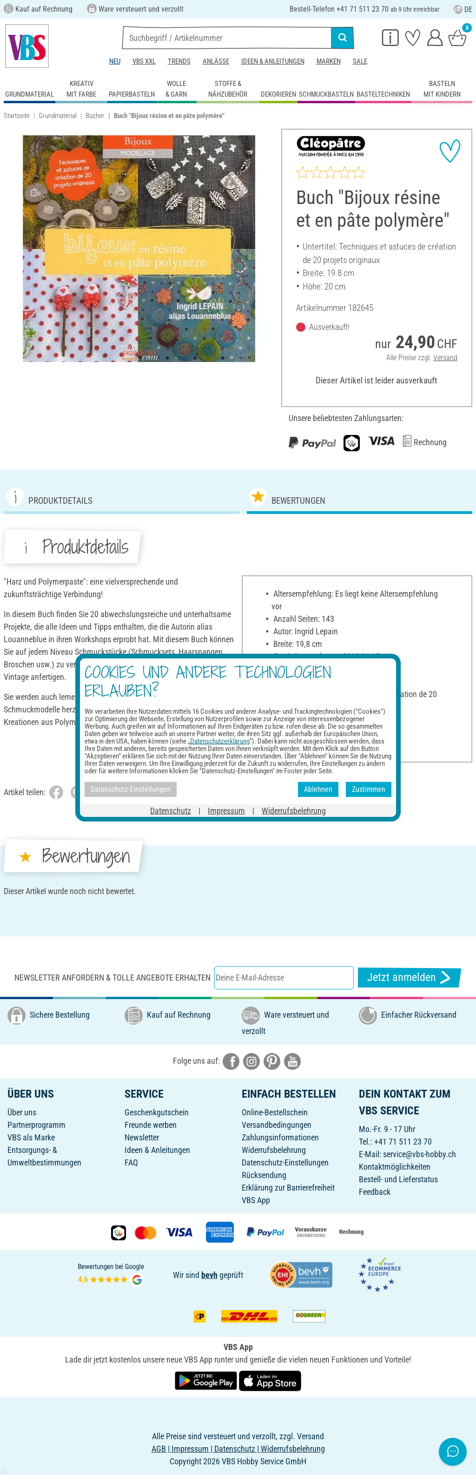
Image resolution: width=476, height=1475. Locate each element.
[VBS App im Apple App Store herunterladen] (270, 1380)
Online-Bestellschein (275, 1112)
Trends (179, 61)
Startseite (17, 116)
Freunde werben (151, 1125)
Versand (445, 357)
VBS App (256, 1200)
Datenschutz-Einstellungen (285, 1162)
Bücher (95, 116)
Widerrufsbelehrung (274, 1150)
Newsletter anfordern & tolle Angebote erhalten (112, 977)
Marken (329, 61)
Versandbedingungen (276, 1125)
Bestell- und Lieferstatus (398, 1179)
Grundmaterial (58, 116)
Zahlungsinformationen (280, 1137)
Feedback (374, 1192)
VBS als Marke (31, 1137)
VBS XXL (144, 61)
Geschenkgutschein (157, 1112)
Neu (114, 61)
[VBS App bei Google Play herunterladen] (207, 1380)
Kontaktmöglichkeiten (394, 1167)
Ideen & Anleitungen (272, 61)
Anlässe (216, 61)
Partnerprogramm (36, 1125)
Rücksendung (264, 1175)
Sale (360, 61)
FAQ (131, 1162)
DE (463, 9)
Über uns (21, 1112)
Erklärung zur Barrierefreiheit (288, 1187)
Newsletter (142, 1137)
